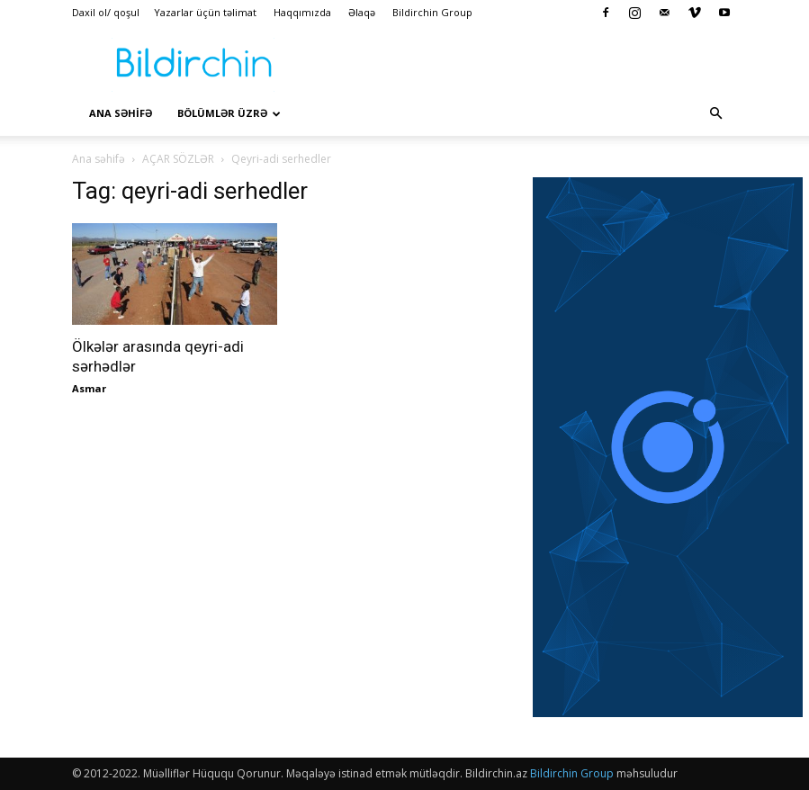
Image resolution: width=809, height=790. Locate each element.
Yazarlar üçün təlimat (205, 12)
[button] (716, 113)
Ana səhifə (98, 158)
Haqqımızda (302, 12)
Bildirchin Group (432, 12)
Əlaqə (361, 12)
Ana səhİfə (120, 113)
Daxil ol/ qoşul (105, 12)
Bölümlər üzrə (229, 113)
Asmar (89, 388)
